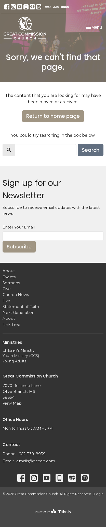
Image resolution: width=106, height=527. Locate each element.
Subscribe (19, 246)
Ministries (12, 342)
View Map (12, 403)
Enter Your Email (19, 227)
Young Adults (14, 361)
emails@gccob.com (35, 461)
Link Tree (11, 324)
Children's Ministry (19, 350)
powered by (53, 511)
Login (98, 494)
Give (7, 288)
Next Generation (18, 312)
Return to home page (53, 116)
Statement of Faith (21, 306)
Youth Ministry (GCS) (21, 355)
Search (90, 150)
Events (9, 276)
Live (6, 300)
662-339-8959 (57, 6)
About (9, 270)
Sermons (11, 282)
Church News (16, 294)
